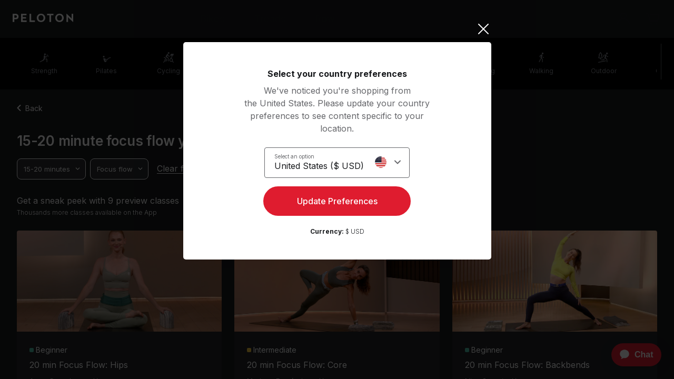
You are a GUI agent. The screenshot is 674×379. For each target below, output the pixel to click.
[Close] (337, 29)
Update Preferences (337, 203)
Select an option (294, 156)
